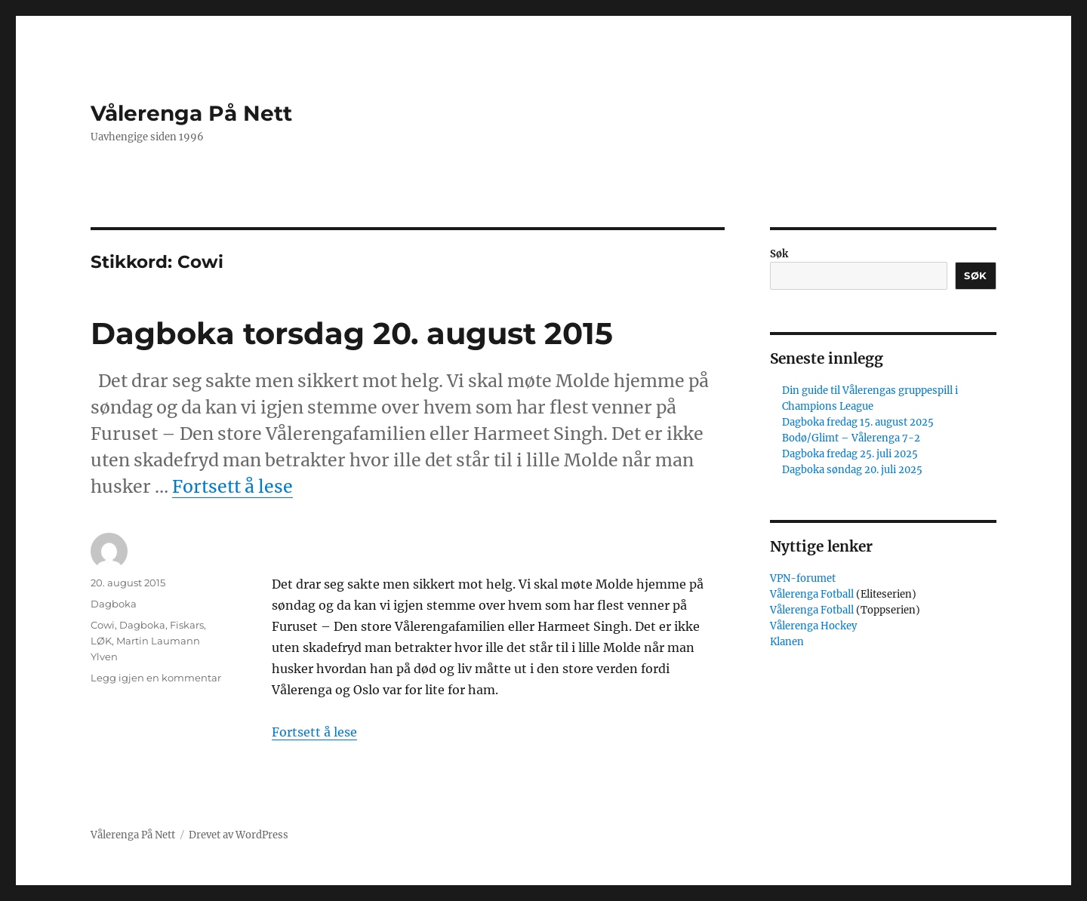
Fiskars (187, 625)
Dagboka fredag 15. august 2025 (858, 422)
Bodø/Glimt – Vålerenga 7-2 (851, 438)
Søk (779, 254)
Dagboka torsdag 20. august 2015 (352, 333)
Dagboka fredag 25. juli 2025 (850, 453)
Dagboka (114, 604)
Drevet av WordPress (238, 835)
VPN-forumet (803, 578)
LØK (101, 641)
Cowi (103, 625)
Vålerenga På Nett (191, 113)
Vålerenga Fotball (813, 594)
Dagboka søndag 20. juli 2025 (852, 469)
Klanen (787, 641)
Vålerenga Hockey (813, 626)
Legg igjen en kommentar (156, 678)
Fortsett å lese (232, 486)
